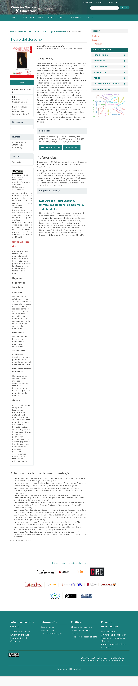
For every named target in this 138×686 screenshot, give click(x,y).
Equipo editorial (18, 648)
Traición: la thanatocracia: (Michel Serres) (56, 537)
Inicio (13, 32)
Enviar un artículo (103, 50)
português (100, 44)
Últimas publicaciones (106, 84)
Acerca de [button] (28, 17)
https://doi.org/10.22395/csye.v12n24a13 (61, 142)
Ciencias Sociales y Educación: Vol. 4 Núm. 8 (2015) (57, 522)
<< (11, 550)
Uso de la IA (75, 17)
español (95, 40)
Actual (51, 17)
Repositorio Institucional (113, 654)
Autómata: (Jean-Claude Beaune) (53, 488)
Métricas (89, 17)
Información (101, 55)
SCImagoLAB (75, 679)
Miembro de (100, 72)
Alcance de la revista (81, 637)
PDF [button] (22, 82)
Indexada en (100, 66)
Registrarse (87, 2)
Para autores (47, 637)
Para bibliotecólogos (51, 643)
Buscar (124, 7)
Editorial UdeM (112, 2)
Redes (97, 78)
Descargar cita (71, 147)
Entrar (99, 2)
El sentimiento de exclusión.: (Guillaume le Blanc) (60, 532)
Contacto (15, 651)
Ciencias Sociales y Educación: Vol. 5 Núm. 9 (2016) (55, 495)
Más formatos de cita (50, 147)
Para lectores (47, 640)
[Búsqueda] (104, 8)
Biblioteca (106, 657)
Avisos (41, 17)
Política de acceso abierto (84, 646)
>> (30, 550)
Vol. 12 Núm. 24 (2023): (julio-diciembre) (48, 32)
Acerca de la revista (20, 641)
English (95, 36)
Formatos (99, 61)
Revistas (14, 17)
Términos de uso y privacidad (109, 670)
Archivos (62, 17)
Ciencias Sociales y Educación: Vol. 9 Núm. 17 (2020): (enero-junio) (44, 534)
